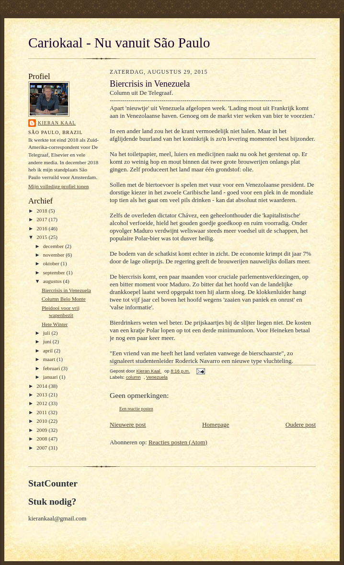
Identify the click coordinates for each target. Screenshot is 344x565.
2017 (42, 219)
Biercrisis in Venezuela (66, 290)
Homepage (215, 424)
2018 (42, 211)
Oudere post (301, 424)
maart (50, 359)
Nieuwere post (128, 424)
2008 (42, 438)
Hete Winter (55, 324)
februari (52, 368)
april (48, 350)
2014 (42, 386)
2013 (42, 394)
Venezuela (157, 377)
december (54, 246)
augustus (53, 281)
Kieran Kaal (57, 122)
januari (51, 377)
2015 (42, 237)
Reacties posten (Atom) (178, 442)
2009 (42, 430)
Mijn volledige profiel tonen (58, 186)
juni (48, 341)
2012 (42, 403)
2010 (42, 421)
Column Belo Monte (64, 299)
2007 (42, 448)
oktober (52, 263)
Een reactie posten (136, 408)
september (55, 272)
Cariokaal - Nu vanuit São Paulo (119, 42)
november (54, 255)
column (133, 377)
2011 (42, 412)
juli (47, 333)
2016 (42, 228)
